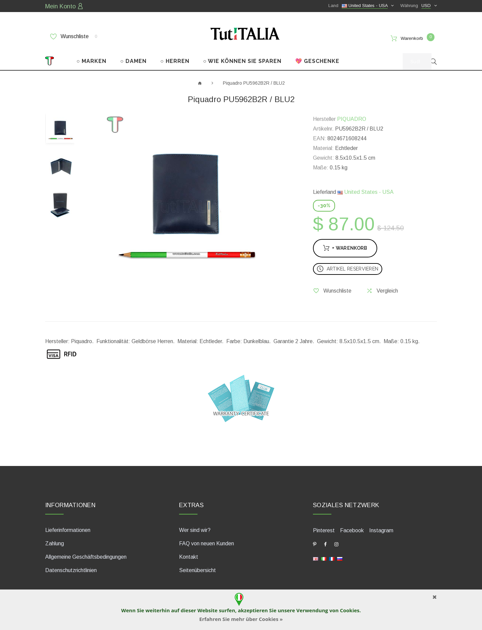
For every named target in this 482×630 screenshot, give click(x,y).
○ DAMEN (133, 60)
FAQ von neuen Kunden (206, 542)
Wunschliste (73, 35)
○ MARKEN (92, 60)
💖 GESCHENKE (317, 60)
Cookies (349, 610)
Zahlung (54, 542)
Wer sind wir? (195, 529)
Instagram (381, 529)
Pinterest (324, 529)
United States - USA (365, 191)
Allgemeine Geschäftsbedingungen (86, 556)
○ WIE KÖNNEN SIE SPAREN (242, 60)
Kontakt (188, 556)
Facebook (352, 529)
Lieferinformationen (67, 529)
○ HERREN (174, 60)
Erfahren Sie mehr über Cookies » (241, 619)
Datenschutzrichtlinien (71, 569)
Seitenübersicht (197, 569)
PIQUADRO (351, 118)
